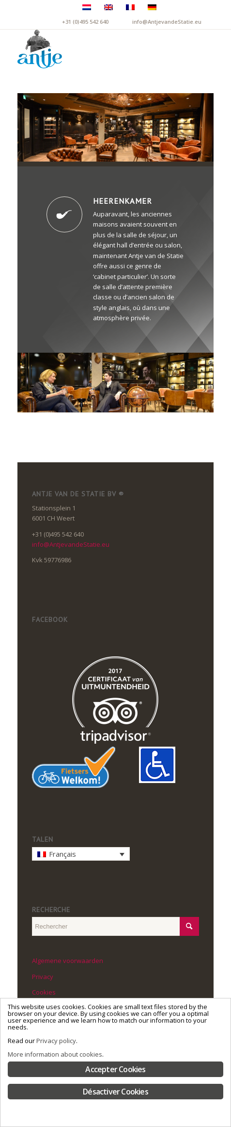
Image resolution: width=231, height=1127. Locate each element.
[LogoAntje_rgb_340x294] (95, 49)
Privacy (42, 976)
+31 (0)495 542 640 (85, 21)
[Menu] (200, 49)
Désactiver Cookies (115, 1091)
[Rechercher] (177, 49)
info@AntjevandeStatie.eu (166, 21)
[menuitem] (177, 49)
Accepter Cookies (115, 1069)
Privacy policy (56, 1040)
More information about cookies (55, 1054)
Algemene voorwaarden (67, 960)
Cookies (44, 992)
